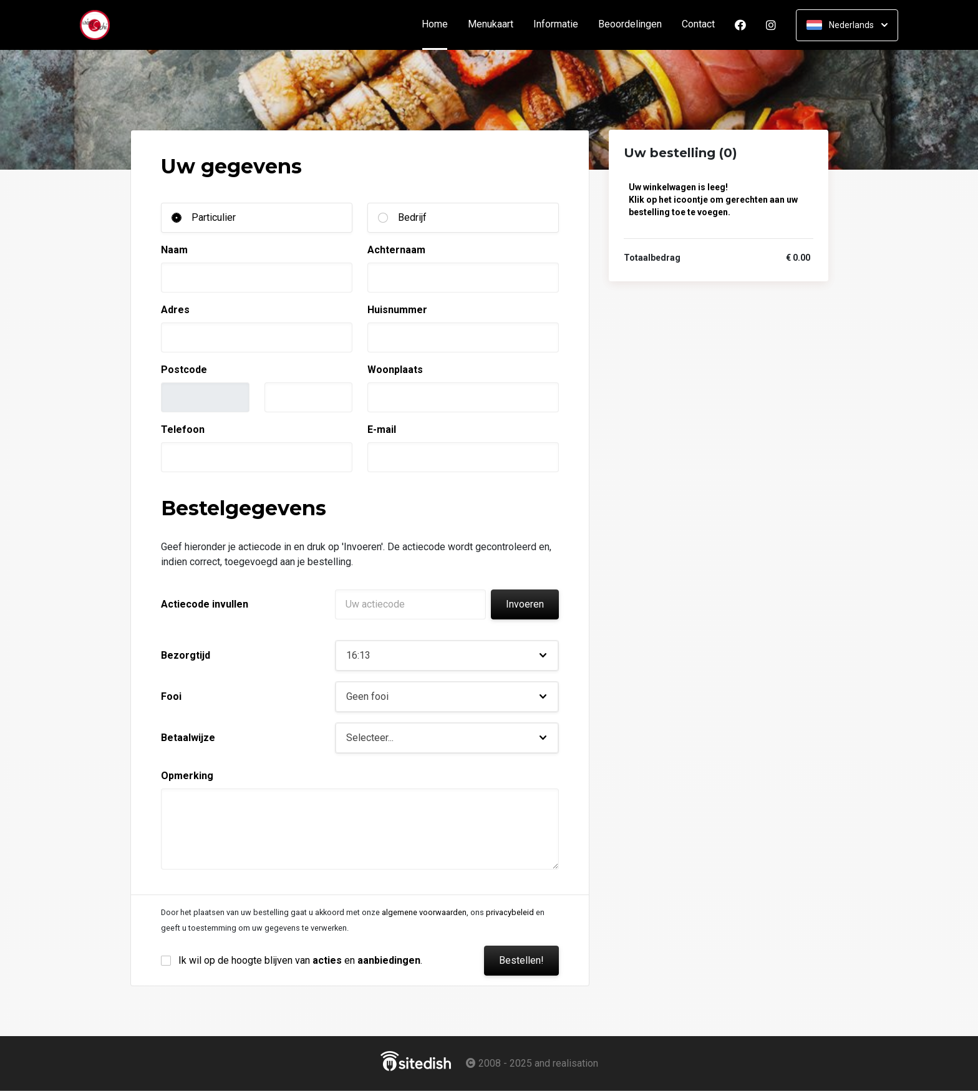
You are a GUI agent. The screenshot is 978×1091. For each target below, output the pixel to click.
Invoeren (525, 604)
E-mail (381, 429)
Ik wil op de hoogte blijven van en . (300, 960)
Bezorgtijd (185, 655)
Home (440, 24)
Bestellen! (521, 960)
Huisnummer (397, 310)
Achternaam (396, 250)
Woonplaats (395, 370)
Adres (175, 310)
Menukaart (490, 24)
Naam (174, 250)
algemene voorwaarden (424, 912)
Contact (698, 24)
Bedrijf (412, 217)
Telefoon (183, 429)
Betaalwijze (188, 738)
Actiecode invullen (204, 604)
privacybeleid (510, 912)
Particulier (213, 217)
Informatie (555, 24)
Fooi (171, 696)
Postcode (184, 370)
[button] (447, 656)
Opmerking (187, 776)
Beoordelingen (630, 24)
